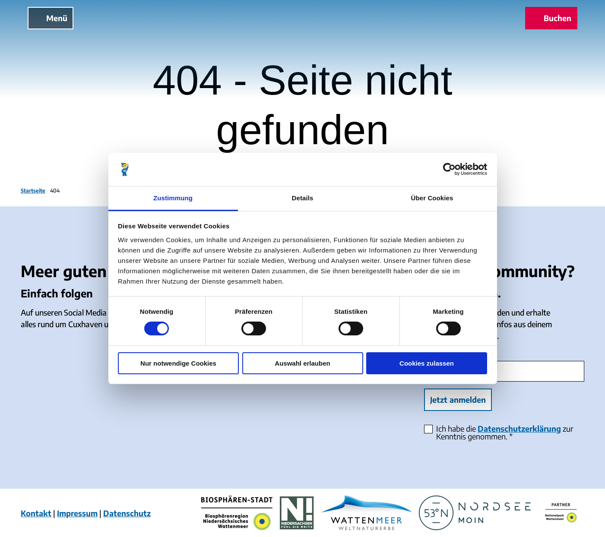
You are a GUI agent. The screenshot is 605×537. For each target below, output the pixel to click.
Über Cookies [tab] (432, 198)
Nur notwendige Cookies (178, 363)
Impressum (77, 513)
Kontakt (36, 513)
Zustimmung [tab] (173, 198)
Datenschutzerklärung (519, 428)
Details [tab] (303, 198)
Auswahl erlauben (302, 363)
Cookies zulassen (426, 363)
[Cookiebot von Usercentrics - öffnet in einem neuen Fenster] (449, 169)
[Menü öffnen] (50, 18)
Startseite (33, 190)
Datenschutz (127, 513)
